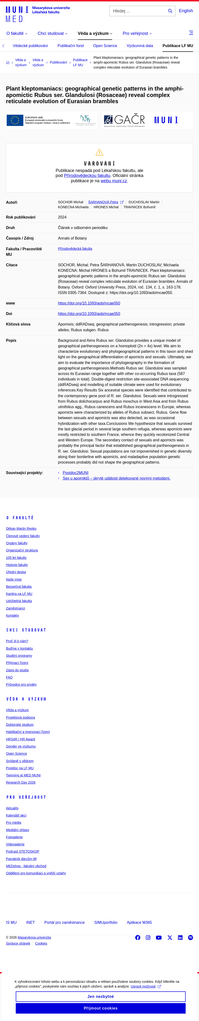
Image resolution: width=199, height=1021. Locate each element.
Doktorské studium (20, 725)
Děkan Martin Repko (21, 528)
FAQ (9, 677)
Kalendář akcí (16, 815)
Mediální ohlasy (17, 830)
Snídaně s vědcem (20, 761)
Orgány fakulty (16, 543)
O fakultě (20, 517)
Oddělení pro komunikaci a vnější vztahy (36, 873)
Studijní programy (19, 656)
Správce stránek (18, 943)
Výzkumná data (140, 46)
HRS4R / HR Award (20, 739)
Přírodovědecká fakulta (75, 249)
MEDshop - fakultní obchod (26, 866)
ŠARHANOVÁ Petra (106, 202)
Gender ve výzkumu (21, 746)
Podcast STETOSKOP (22, 851)
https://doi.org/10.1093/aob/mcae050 (89, 303)
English (186, 10)
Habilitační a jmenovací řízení (28, 732)
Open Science (105, 46)
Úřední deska (16, 572)
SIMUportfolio (105, 922)
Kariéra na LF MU (19, 594)
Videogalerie (15, 844)
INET (30, 922)
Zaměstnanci (15, 608)
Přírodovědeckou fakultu (87, 175)
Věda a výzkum (26, 699)
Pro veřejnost (26, 797)
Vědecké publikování (30, 46)
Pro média (13, 822)
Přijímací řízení (17, 663)
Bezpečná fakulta (18, 586)
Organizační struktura (22, 550)
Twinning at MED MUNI (23, 775)
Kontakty (12, 615)
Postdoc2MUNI (76, 473)
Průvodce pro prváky (21, 684)
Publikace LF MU (177, 46)
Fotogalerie (14, 837)
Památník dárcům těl (21, 859)
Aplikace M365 (139, 922)
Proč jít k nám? (17, 641)
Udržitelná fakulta (19, 601)
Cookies (41, 943)
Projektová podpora (20, 717)
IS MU (11, 922)
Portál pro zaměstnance (64, 922)
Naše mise (14, 579)
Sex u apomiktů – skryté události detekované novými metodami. (117, 478)
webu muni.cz (114, 180)
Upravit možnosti (146, 991)
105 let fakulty (16, 558)
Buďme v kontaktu (19, 648)
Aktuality (12, 808)
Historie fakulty (17, 565)
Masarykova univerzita (34, 937)
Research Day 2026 (21, 782)
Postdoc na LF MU (20, 768)
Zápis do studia (17, 670)
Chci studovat (26, 630)
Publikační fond (71, 46)
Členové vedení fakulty (23, 536)
